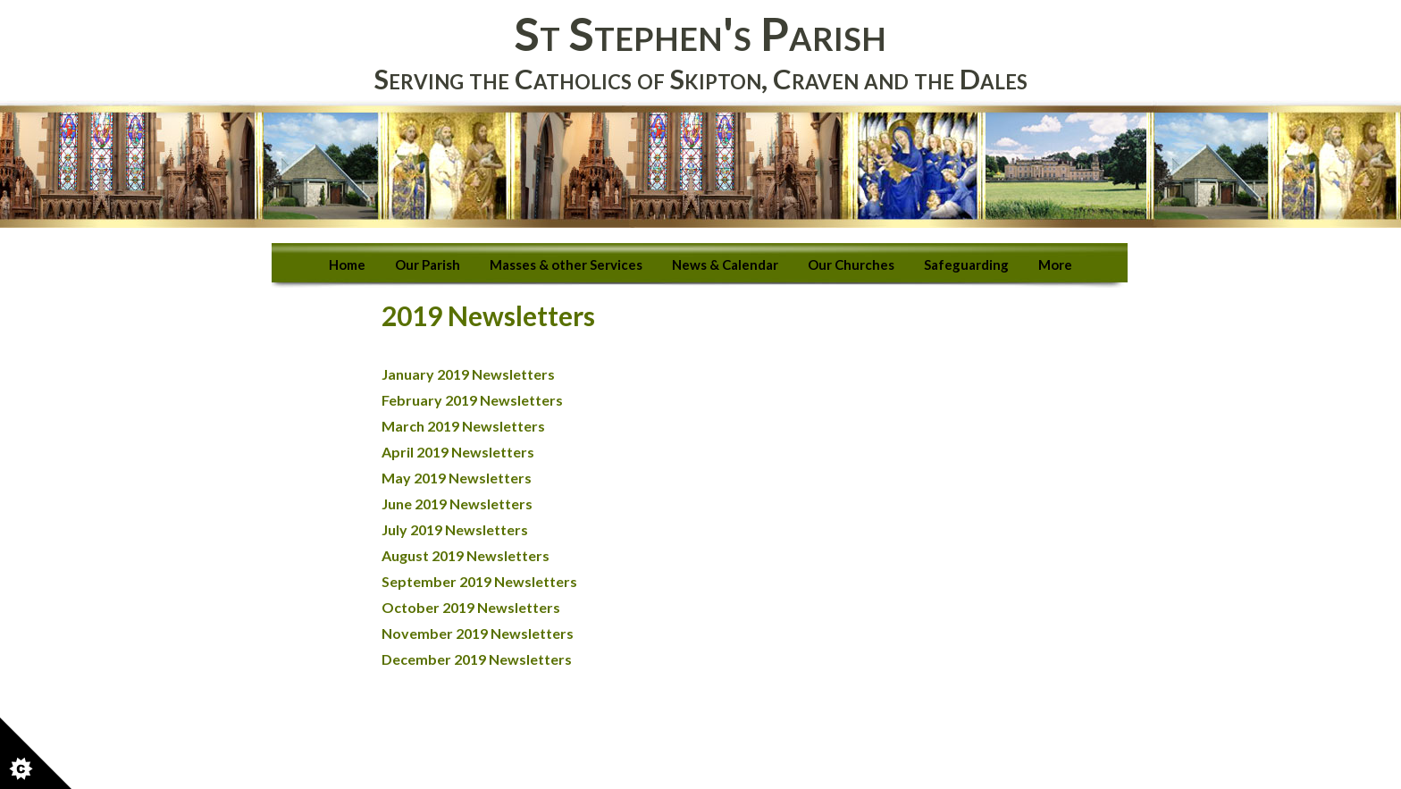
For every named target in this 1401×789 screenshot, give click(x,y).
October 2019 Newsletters (471, 607)
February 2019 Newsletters (472, 399)
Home (347, 264)
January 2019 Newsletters (470, 373)
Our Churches (851, 264)
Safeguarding (966, 264)
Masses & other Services (566, 264)
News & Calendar (725, 264)
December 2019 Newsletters (477, 659)
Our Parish (427, 264)
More (1055, 264)
